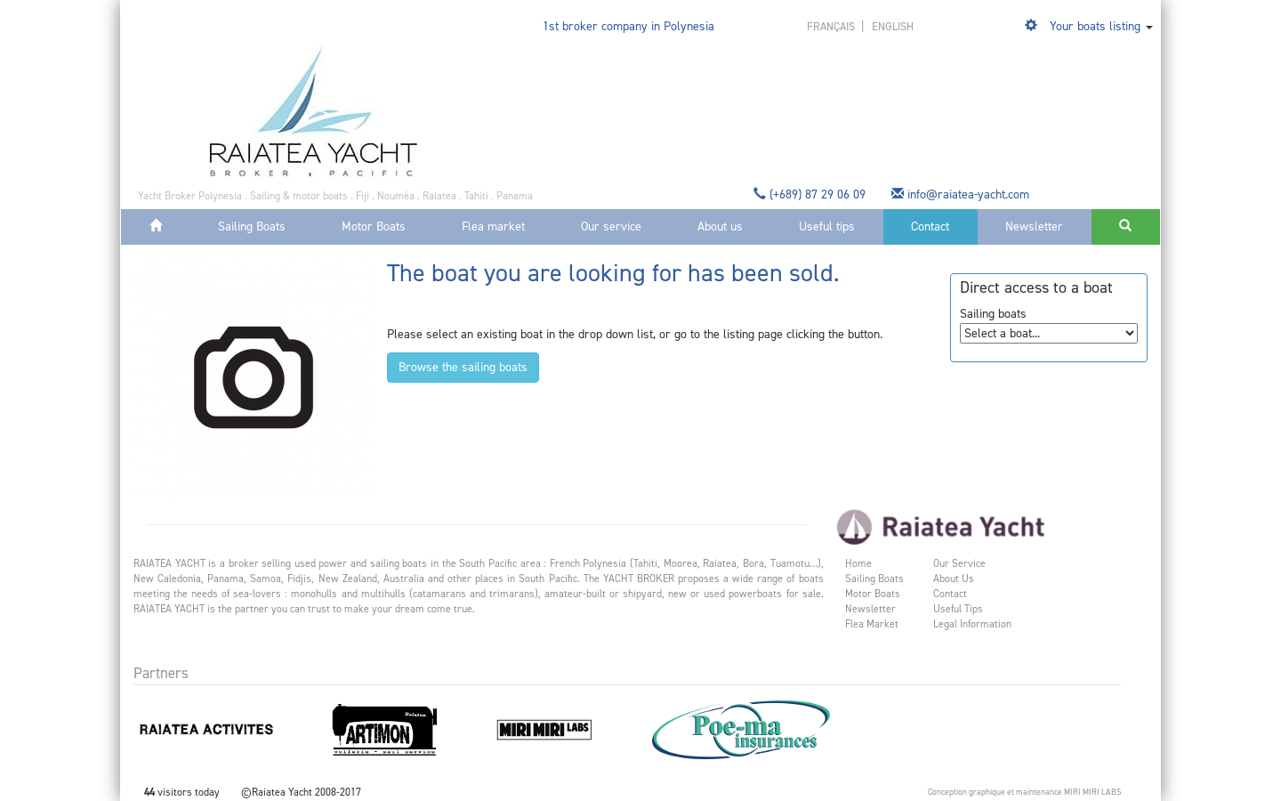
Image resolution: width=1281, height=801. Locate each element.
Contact (930, 226)
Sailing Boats (252, 226)
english (893, 26)
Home (858, 563)
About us (720, 226)
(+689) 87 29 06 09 (811, 194)
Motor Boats (374, 226)
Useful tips (827, 226)
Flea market (493, 226)
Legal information (972, 624)
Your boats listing (1095, 26)
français (832, 26)
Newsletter (1034, 226)
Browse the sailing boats (463, 367)
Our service (611, 226)
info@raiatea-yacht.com (962, 194)
